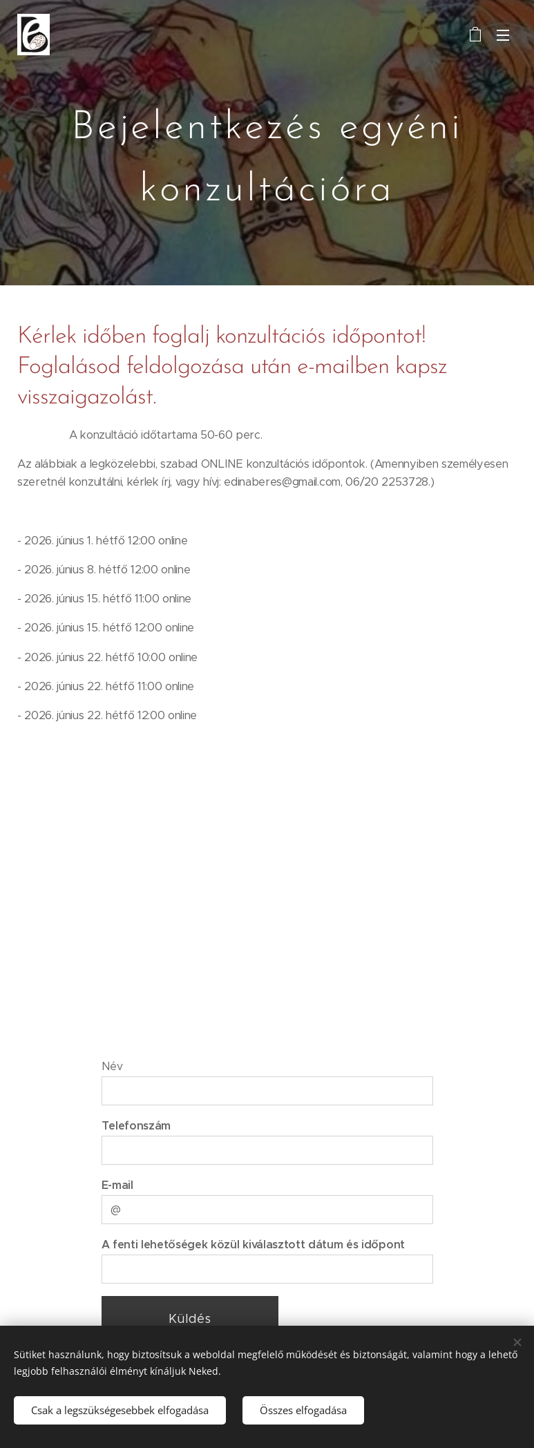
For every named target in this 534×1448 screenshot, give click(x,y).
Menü (503, 35)
